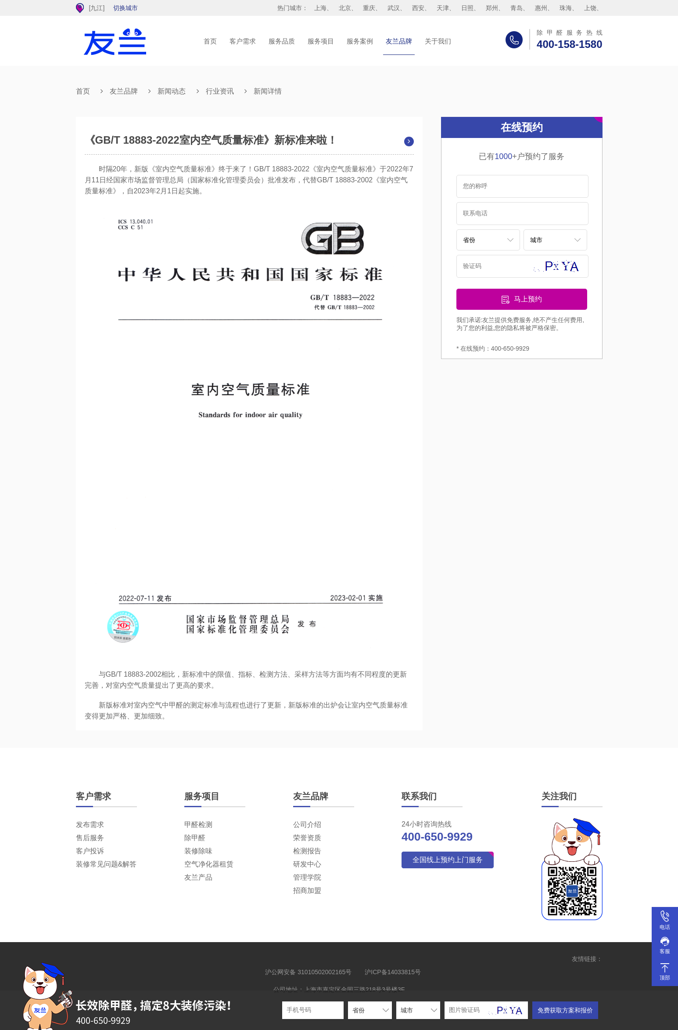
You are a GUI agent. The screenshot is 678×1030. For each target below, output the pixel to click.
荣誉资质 (307, 837)
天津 (443, 7)
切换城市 (125, 7)
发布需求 (90, 824)
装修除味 (198, 851)
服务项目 (321, 41)
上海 (320, 7)
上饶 (590, 7)
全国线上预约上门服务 (448, 859)
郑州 (492, 7)
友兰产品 (198, 877)
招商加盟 (307, 890)
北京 (345, 7)
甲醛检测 (198, 824)
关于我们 (438, 41)
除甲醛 (194, 837)
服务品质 (282, 41)
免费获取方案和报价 (565, 1010)
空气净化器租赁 (208, 864)
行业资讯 (220, 91)
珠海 (566, 7)
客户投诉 (90, 851)
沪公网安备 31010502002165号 (308, 972)
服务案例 (360, 41)
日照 (467, 7)
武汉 (393, 7)
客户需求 (243, 41)
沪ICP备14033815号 (393, 972)
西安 (418, 7)
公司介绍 (307, 824)
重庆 (369, 7)
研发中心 (307, 864)
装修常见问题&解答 (106, 864)
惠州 (541, 7)
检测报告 (307, 851)
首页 (210, 41)
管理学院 (307, 877)
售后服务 (90, 837)
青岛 (516, 7)
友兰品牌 (399, 41)
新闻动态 (172, 91)
